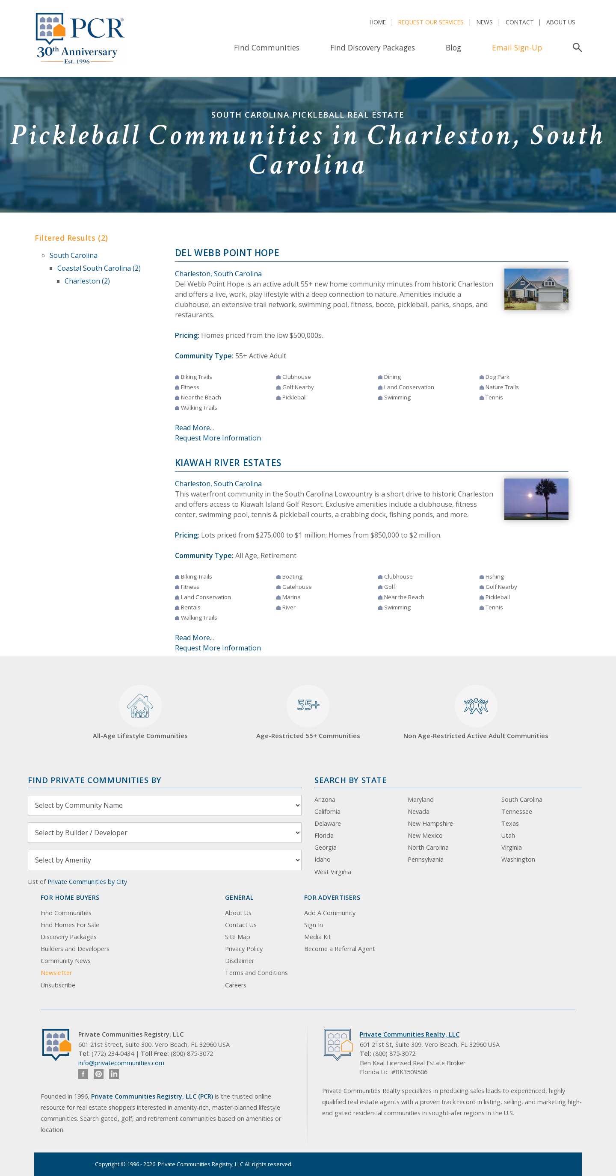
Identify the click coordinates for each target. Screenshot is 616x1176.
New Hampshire (430, 823)
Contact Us (241, 925)
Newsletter (56, 973)
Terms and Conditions (256, 973)
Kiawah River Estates (228, 463)
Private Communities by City (87, 882)
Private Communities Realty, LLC (409, 1034)
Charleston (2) (87, 281)
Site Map (237, 937)
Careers (235, 985)
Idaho (322, 859)
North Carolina (428, 847)
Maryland (421, 799)
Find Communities (266, 47)
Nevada (418, 811)
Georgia (325, 847)
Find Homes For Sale (70, 925)
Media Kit (317, 937)
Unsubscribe (58, 985)
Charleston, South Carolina (218, 273)
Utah (508, 835)
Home (378, 22)
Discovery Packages (69, 937)
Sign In (313, 925)
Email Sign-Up (517, 47)
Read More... (194, 427)
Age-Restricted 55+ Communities (308, 712)
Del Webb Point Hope (227, 253)
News (485, 22)
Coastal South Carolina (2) (99, 268)
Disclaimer (239, 961)
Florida (324, 835)
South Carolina (74, 255)
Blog (453, 47)
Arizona (324, 799)
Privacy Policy (244, 949)
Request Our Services (431, 22)
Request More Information (218, 438)
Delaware (327, 823)
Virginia (511, 847)
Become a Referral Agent (339, 949)
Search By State (350, 779)
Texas (510, 823)
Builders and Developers (75, 949)
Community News (66, 961)
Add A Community (329, 913)
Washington (518, 859)
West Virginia (332, 872)
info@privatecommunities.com (121, 1063)
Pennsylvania (426, 859)
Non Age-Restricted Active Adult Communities (475, 712)
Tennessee (516, 811)
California (327, 811)
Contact (520, 22)
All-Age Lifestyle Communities (140, 712)
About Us (560, 22)
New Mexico (425, 835)
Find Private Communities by (94, 779)
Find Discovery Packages (372, 47)
